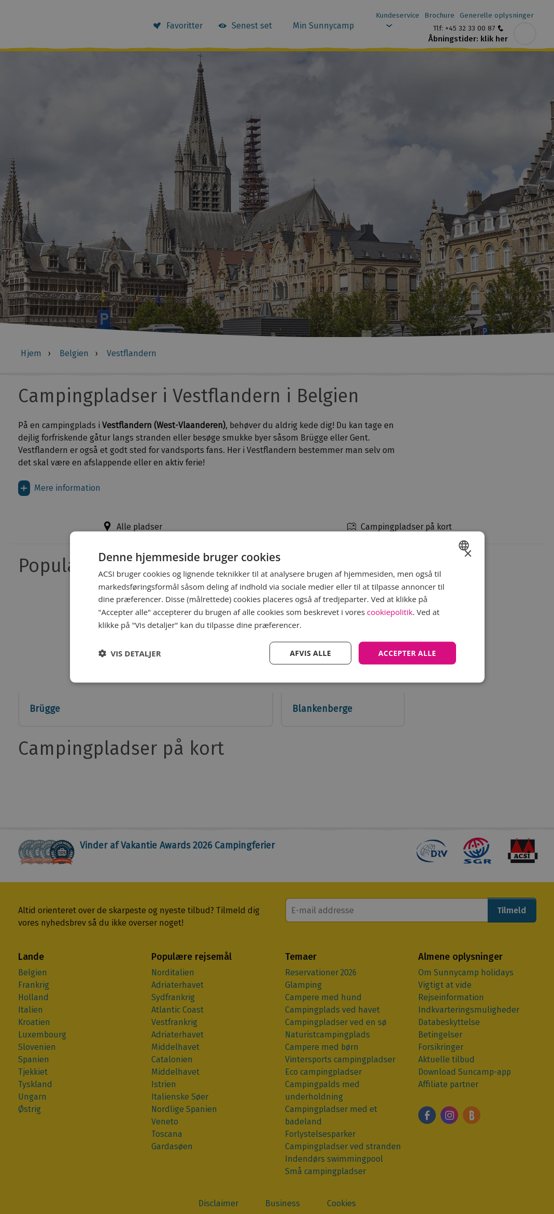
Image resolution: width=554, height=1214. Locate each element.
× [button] (468, 554)
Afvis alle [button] (310, 652)
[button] (129, 653)
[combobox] (465, 545)
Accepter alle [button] (407, 652)
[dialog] (277, 607)
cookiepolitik (390, 612)
